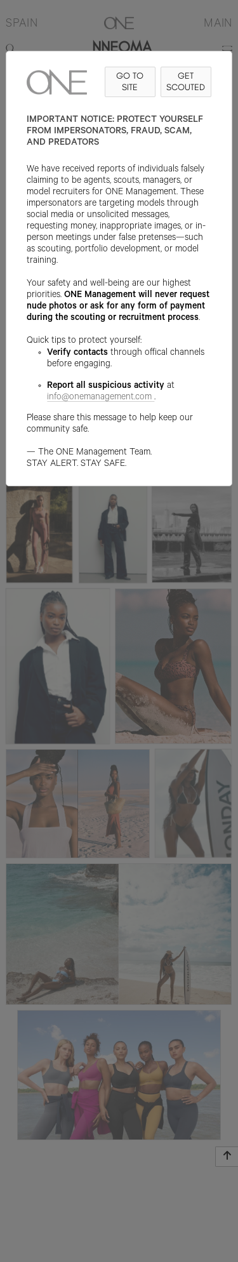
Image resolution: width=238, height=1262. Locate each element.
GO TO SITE (129, 81)
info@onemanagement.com (100, 398)
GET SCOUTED (185, 81)
